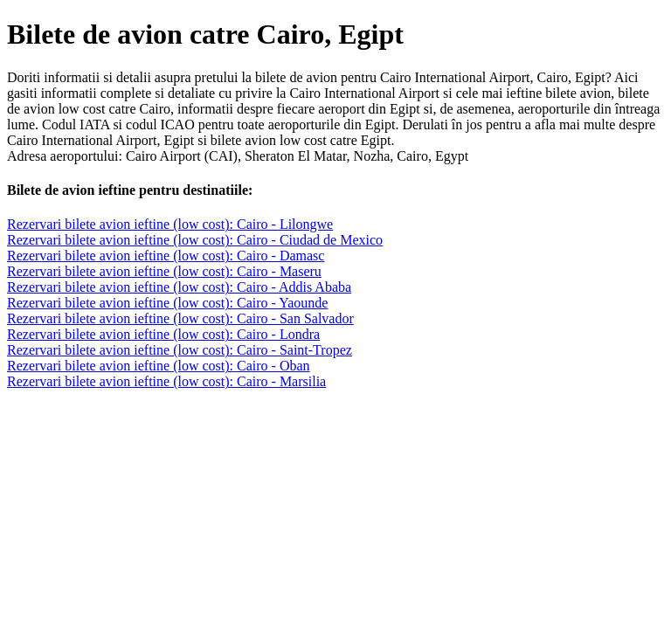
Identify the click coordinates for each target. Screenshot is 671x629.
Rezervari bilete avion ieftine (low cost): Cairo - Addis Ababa (179, 287)
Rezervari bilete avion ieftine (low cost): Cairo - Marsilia (166, 381)
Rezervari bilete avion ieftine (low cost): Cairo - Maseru (164, 271)
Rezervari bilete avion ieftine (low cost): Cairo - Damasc (165, 255)
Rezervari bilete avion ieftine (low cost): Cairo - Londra (163, 334)
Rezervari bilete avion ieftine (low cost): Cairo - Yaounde (167, 302)
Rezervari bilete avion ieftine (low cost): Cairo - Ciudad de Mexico (195, 239)
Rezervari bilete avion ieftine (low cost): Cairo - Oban (158, 365)
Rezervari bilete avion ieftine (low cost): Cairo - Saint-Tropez (179, 349)
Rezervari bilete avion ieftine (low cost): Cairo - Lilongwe (170, 224)
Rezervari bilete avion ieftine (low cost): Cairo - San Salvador (180, 318)
